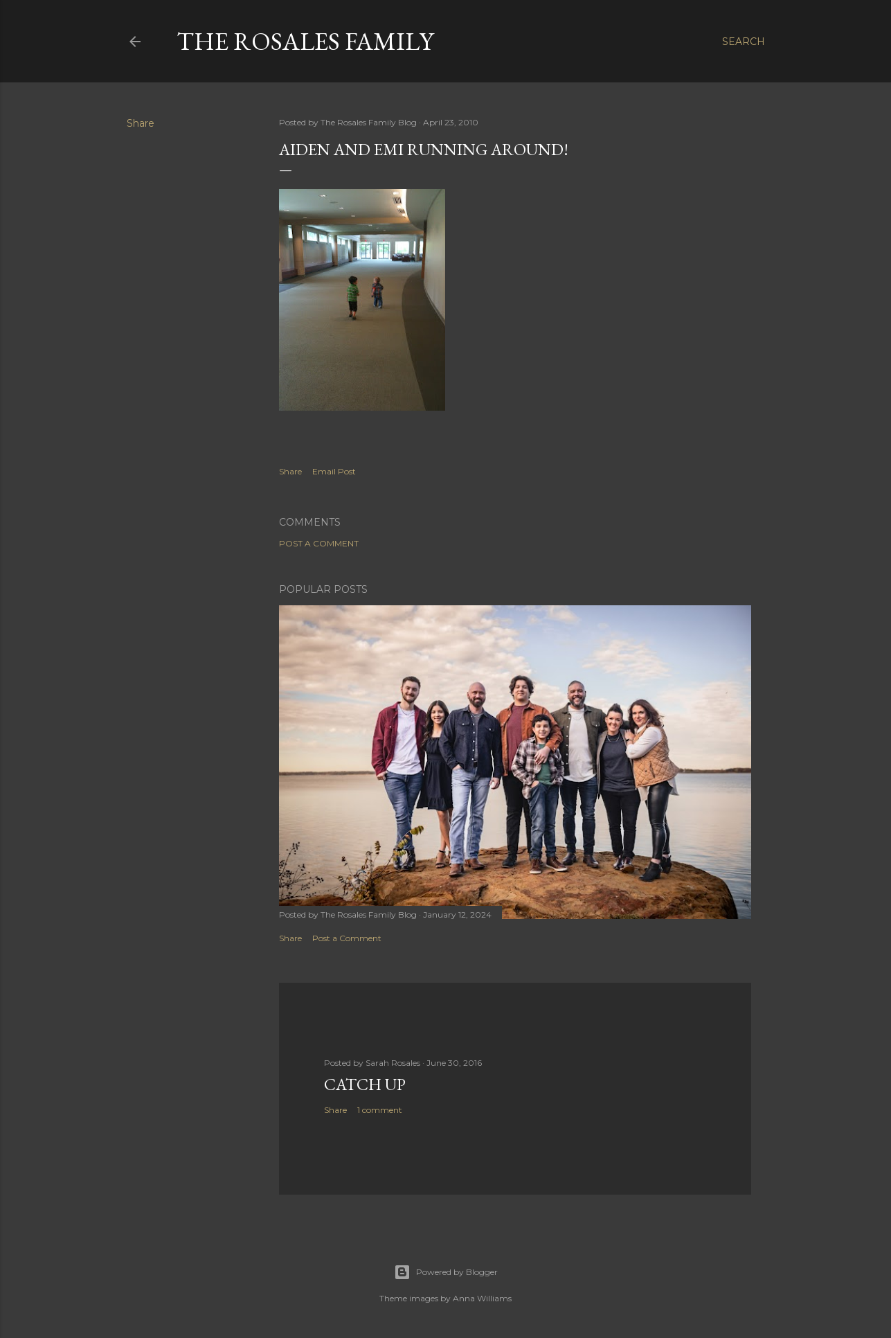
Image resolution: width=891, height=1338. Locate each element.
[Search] (743, 41)
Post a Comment (319, 543)
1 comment (379, 1110)
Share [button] (140, 123)
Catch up (365, 1084)
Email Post (334, 471)
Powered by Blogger (446, 1272)
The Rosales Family (305, 41)
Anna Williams (482, 1298)
